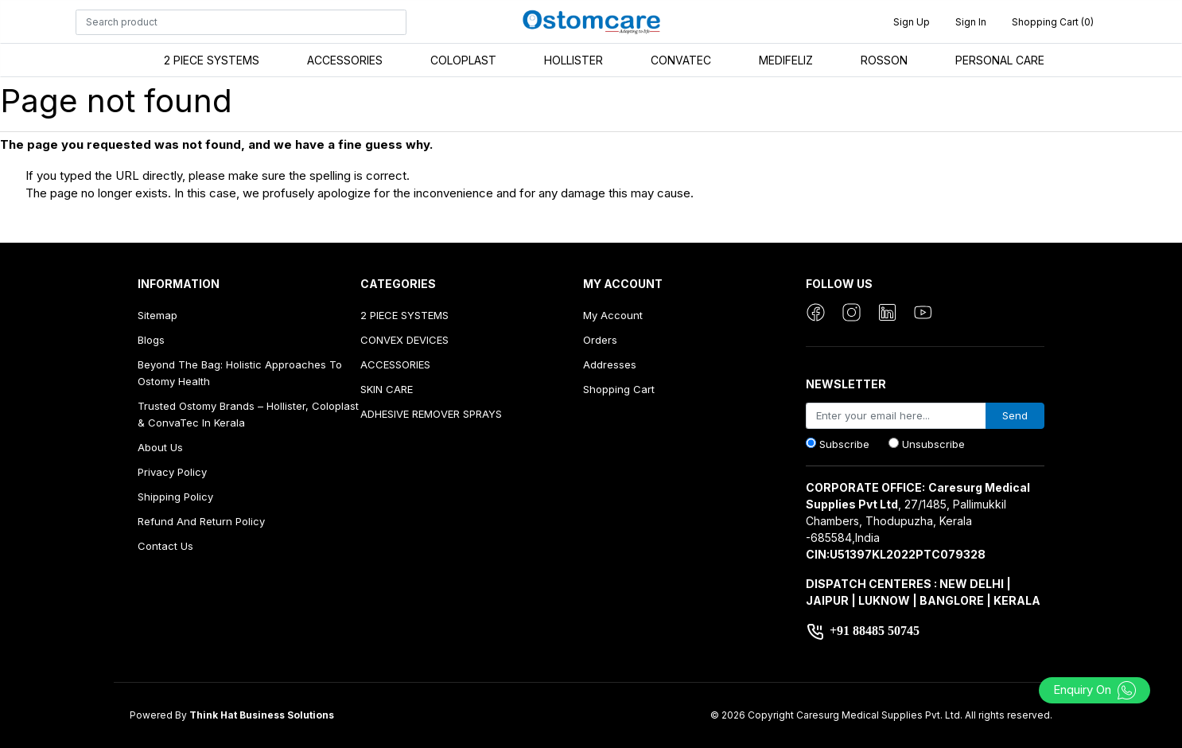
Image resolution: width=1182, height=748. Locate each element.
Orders (600, 339)
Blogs (151, 339)
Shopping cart (619, 389)
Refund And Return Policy (201, 521)
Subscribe (844, 444)
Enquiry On (1095, 689)
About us (160, 447)
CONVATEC (681, 60)
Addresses (609, 364)
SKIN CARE (386, 389)
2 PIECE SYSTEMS (211, 60)
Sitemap (157, 315)
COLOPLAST (463, 60)
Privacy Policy (172, 472)
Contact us (165, 546)
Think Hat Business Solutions (261, 715)
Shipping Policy (175, 496)
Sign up (911, 22)
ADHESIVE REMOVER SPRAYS (431, 413)
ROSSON (884, 60)
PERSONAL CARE (999, 60)
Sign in (970, 22)
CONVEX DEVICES (404, 339)
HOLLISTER (573, 60)
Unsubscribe (933, 444)
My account (613, 315)
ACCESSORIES (345, 60)
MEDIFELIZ (786, 60)
